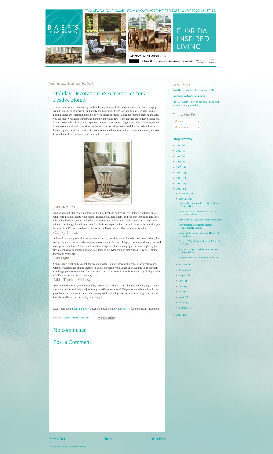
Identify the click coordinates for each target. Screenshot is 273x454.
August (183, 275)
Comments (181, 127)
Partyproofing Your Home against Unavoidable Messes (195, 226)
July (181, 280)
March (182, 302)
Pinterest (125, 308)
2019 (179, 172)
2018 (179, 178)
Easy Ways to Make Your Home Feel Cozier (200, 219)
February (184, 308)
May (181, 291)
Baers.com (183, 101)
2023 (179, 151)
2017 (179, 183)
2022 (179, 156)
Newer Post (57, 439)
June (181, 286)
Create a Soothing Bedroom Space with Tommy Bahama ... (198, 213)
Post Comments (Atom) (74, 446)
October (183, 264)
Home (108, 439)
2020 (179, 167)
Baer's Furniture (80, 308)
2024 (179, 145)
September (184, 270)
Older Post (157, 439)
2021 (179, 161)
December (184, 193)
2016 (179, 188)
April (182, 297)
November (184, 199)
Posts (179, 121)
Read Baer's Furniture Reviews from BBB (193, 90)
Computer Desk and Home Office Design (199, 257)
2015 (179, 315)
